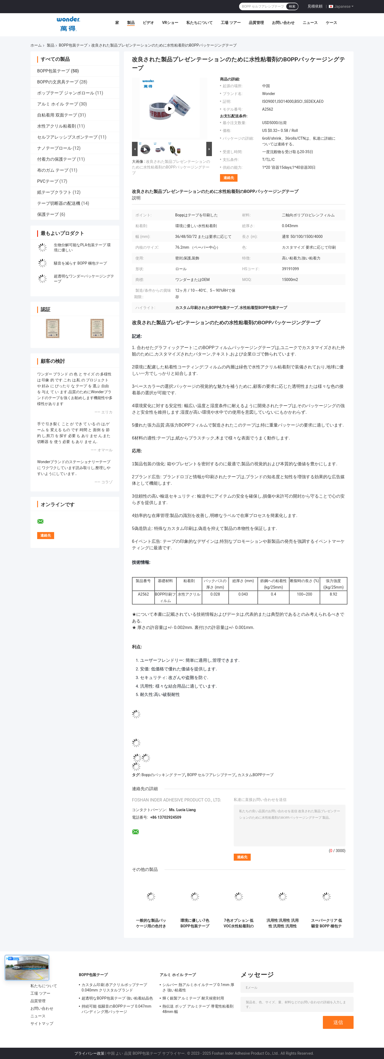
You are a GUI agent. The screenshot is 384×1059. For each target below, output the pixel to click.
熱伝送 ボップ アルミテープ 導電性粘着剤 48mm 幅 (198, 1009)
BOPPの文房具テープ (57, 82)
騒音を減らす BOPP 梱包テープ (80, 263)
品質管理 (256, 22)
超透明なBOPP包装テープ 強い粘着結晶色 (117, 998)
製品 (131, 22)
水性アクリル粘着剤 (56, 126)
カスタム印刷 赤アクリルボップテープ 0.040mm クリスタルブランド (114, 987)
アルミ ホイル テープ (57, 104)
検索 (292, 6)
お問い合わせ (283, 22)
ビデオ (148, 22)
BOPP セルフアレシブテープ (211, 775)
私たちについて (199, 22)
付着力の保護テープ (56, 159)
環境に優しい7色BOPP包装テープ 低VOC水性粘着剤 (195, 923)
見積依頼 (315, 6)
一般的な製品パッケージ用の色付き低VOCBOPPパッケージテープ (151, 923)
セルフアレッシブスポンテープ (67, 137)
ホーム (36, 45)
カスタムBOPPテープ (256, 775)
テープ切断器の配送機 (58, 203)
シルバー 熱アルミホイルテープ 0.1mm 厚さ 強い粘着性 (198, 987)
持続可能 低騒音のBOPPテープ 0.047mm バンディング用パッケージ (116, 1009)
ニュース (310, 22)
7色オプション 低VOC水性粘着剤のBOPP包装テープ (239, 923)
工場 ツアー (230, 22)
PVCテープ (47, 181)
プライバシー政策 (89, 1053)
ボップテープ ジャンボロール (65, 93)
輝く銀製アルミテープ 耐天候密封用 (193, 998)
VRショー (170, 22)
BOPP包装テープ (73, 45)
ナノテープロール (54, 148)
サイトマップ (41, 1023)
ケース (331, 22)
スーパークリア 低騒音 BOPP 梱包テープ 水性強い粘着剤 (326, 923)
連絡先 (229, 178)
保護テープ (48, 214)
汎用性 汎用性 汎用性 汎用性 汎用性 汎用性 (283, 923)
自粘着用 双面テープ (57, 115)
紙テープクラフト (54, 192)
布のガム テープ (52, 170)
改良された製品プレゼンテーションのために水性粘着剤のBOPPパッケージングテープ (171, 167)
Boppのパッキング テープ (163, 775)
